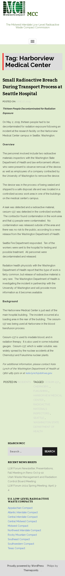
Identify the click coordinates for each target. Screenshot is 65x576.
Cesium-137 (51, 382)
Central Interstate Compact (23, 516)
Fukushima (40, 391)
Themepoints (31, 570)
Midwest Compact (18, 525)
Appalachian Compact (20, 508)
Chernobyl (41, 386)
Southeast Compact (19, 539)
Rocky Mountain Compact (22, 534)
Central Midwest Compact (22, 521)
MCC (32, 14)
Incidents (24, 382)
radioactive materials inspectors (41, 409)
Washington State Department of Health (46, 427)
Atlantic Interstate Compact (23, 512)
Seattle (38, 417)
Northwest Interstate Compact (24, 530)
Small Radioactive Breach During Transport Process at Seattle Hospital (32, 87)
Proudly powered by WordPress (25, 565)
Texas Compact (16, 548)
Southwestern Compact (21, 543)
